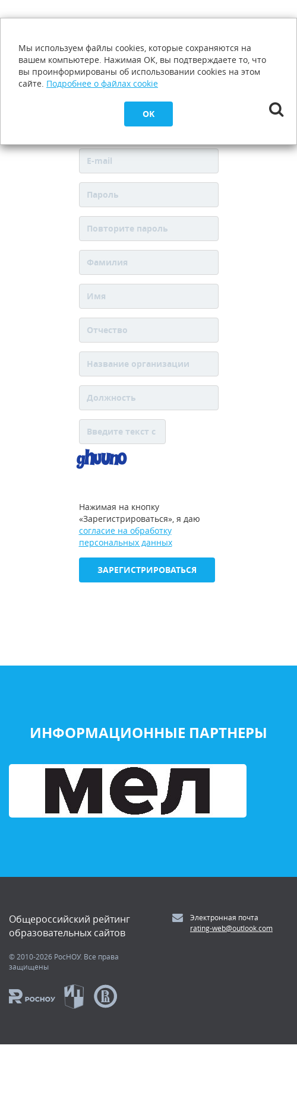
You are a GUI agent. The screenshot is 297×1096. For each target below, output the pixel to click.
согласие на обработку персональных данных (125, 536)
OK (148, 113)
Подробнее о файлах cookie (102, 83)
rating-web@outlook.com (231, 928)
